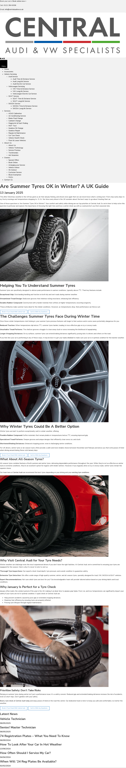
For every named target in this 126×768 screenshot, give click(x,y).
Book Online (13, 162)
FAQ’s (10, 177)
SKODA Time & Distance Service (25, 106)
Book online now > (19, 1)
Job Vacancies (13, 155)
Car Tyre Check (14, 135)
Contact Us (8, 180)
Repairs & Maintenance (17, 133)
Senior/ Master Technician (18, 727)
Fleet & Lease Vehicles (17, 140)
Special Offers (13, 160)
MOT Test (12, 126)
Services (7, 111)
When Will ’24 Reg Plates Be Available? (28, 762)
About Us (8, 143)
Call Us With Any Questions (38, 312)
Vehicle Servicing (10, 74)
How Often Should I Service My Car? (25, 753)
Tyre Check (48, 587)
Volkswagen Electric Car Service (25, 94)
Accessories (8, 71)
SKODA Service (14, 103)
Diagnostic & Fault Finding (18, 123)
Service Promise (14, 150)
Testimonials (13, 153)
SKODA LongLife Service (22, 108)
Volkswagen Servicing (16, 86)
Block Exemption (14, 175)
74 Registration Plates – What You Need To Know (35, 736)
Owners (7, 157)
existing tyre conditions (80, 472)
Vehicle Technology (15, 148)
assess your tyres (71, 591)
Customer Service (15, 172)
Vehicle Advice (13, 167)
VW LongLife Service (21, 91)
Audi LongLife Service (21, 81)
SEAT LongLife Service (21, 101)
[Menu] (3, 64)
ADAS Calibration (15, 113)
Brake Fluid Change (15, 118)
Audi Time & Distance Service (24, 79)
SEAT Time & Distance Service (24, 98)
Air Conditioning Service (17, 116)
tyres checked (68, 338)
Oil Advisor (12, 170)
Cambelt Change (14, 121)
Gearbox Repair (14, 130)
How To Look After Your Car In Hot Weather (31, 744)
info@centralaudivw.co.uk (14, 9)
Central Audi (17, 472)
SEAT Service (13, 96)
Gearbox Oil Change (15, 128)
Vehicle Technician (13, 719)
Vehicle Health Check (16, 138)
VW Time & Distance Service (24, 89)
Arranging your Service (16, 165)
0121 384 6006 (10, 5)
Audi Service (13, 76)
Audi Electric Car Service (22, 84)
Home (6, 69)
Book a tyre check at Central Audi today (15, 701)
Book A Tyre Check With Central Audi (13, 312)
